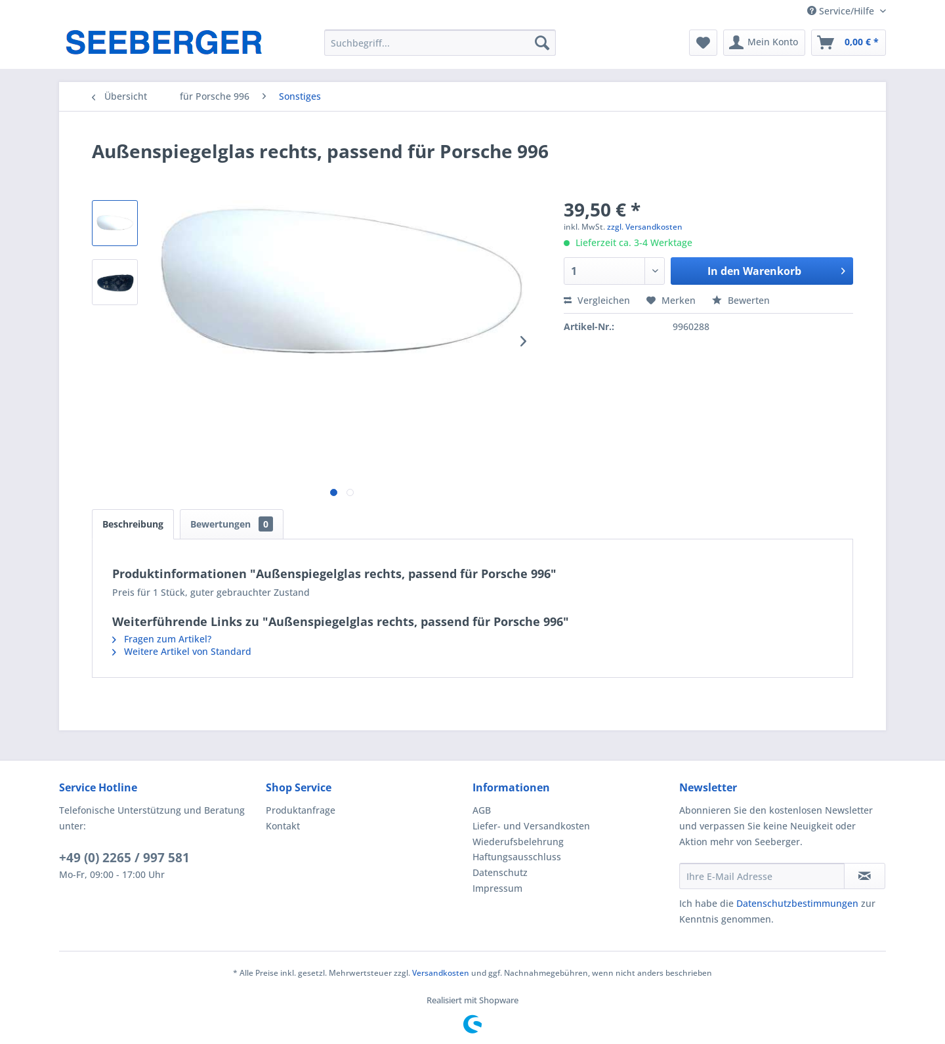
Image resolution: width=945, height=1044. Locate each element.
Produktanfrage (300, 810)
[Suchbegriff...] (440, 43)
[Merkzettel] (703, 43)
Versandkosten (440, 972)
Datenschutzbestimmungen (797, 903)
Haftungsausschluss (516, 856)
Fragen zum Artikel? (161, 639)
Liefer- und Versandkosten (531, 826)
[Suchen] (542, 43)
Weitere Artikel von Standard (181, 651)
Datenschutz (500, 872)
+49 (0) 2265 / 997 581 (124, 857)
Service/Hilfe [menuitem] (842, 11)
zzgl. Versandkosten (644, 226)
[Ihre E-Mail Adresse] (762, 876)
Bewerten (741, 300)
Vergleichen (597, 300)
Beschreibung (132, 524)
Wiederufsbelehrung (518, 841)
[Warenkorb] (848, 43)
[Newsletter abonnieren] (864, 876)
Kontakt (283, 826)
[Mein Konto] (764, 43)
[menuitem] (440, 43)
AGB (481, 810)
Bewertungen (231, 524)
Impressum (497, 888)
